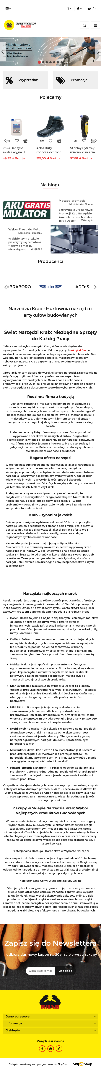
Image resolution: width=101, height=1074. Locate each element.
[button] (91, 8)
